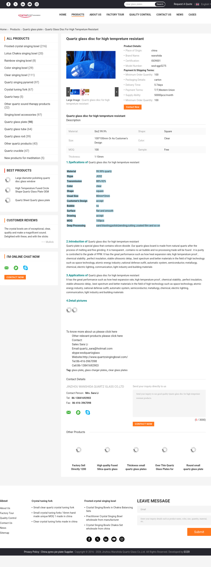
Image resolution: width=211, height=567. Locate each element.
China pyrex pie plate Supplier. (57, 551)
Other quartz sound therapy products (27, 104)
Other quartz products (18, 143)
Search (160, 4)
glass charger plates (96, 370)
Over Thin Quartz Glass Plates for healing (164, 467)
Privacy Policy (31, 551)
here (114, 331)
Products (78, 14)
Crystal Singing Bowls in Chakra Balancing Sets (109, 509)
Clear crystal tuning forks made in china (55, 521)
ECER (187, 551)
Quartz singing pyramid (18, 82)
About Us (95, 14)
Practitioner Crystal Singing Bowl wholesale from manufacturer (104, 518)
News (180, 14)
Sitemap (4, 532)
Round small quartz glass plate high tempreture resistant (193, 467)
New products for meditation (22, 158)
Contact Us (163, 14)
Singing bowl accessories (20, 114)
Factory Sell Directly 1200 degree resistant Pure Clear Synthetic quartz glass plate (79, 467)
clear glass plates (117, 370)
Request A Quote (183, 4)
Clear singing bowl (15, 75)
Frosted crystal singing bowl (21, 46)
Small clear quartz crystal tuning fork (53, 507)
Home (62, 14)
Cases (192, 14)
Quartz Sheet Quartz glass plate (32, 200)
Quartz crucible (13, 150)
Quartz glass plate (33, 29)
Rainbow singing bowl (18, 60)
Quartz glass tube (15, 129)
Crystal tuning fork (15, 89)
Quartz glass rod (14, 136)
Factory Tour (115, 14)
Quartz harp (11, 96)
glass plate (78, 370)
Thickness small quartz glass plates (136, 467)
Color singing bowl (16, 68)
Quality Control (140, 14)
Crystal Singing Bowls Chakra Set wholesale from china (104, 527)
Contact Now (132, 107)
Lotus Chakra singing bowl (20, 53)
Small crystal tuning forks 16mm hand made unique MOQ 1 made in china (54, 514)
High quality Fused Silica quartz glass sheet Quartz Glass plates (107, 467)
